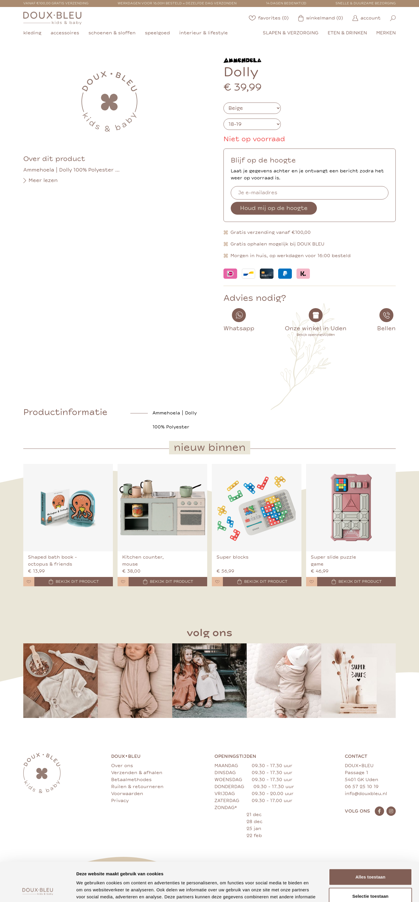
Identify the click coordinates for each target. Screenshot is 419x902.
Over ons (122, 766)
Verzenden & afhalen (136, 773)
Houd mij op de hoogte (274, 208)
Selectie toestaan (370, 859)
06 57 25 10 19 (362, 787)
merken (386, 33)
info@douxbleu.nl (366, 794)
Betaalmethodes (131, 780)
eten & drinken (347, 33)
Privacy (120, 801)
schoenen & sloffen (112, 33)
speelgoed (157, 33)
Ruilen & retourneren (137, 787)
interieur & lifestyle (203, 33)
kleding (32, 33)
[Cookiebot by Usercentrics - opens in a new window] (37, 890)
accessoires (65, 33)
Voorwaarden (127, 794)
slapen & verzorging (290, 33)
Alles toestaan (370, 840)
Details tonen (314, 890)
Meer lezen (40, 180)
